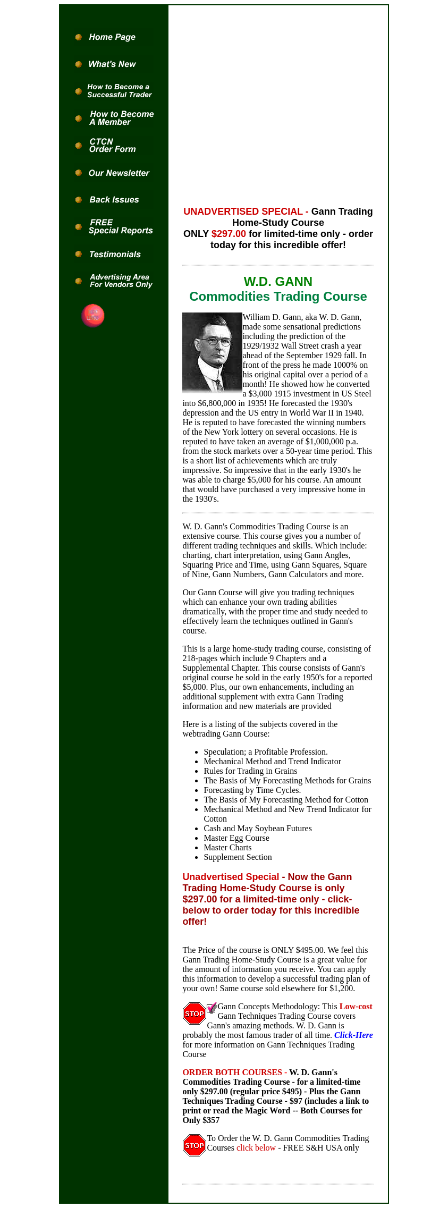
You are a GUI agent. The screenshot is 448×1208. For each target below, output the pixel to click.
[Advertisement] (278, 103)
